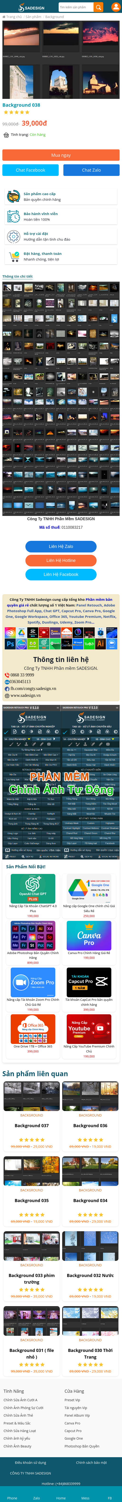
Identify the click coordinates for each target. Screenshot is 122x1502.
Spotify (34, 622)
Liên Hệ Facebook (61, 574)
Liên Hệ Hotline (60, 560)
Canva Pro (92, 610)
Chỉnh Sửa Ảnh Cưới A (20, 1400)
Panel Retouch (89, 605)
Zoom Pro (82, 622)
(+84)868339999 (68, 1483)
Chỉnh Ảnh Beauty (17, 1446)
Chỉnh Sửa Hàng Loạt (20, 1431)
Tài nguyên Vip (76, 1408)
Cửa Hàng (74, 1391)
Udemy (66, 622)
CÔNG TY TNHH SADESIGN (30, 1473)
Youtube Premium (85, 616)
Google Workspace (31, 616)
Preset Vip (72, 1400)
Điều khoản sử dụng (30, 1462)
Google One (74, 1438)
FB (110, 1498)
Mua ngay (61, 155)
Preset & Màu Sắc (17, 1423)
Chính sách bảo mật (91, 1462)
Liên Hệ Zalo (61, 546)
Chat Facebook (30, 170)
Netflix (109, 616)
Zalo (36, 1498)
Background (31, 1115)
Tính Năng (14, 1391)
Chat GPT (51, 610)
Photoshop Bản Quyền (82, 1446)
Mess (85, 1498)
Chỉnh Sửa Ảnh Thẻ (18, 1415)
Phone (12, 1498)
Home (61, 1498)
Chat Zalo (91, 170)
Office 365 (58, 616)
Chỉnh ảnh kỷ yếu (17, 1438)
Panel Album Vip (77, 1415)
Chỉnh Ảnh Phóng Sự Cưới (23, 1408)
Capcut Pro (71, 610)
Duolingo (50, 622)
